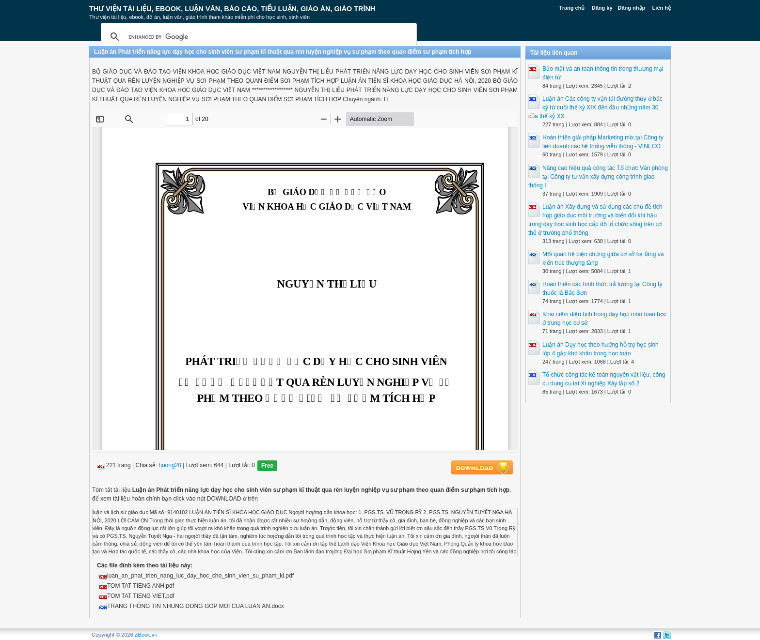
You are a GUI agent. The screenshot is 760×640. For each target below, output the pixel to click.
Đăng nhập (632, 8)
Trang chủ (572, 8)
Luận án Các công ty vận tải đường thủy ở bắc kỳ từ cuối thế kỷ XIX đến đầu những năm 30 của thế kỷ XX (595, 107)
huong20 (169, 465)
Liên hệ (661, 8)
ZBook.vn (146, 635)
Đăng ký (602, 8)
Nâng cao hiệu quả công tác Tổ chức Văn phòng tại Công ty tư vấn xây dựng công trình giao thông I (598, 177)
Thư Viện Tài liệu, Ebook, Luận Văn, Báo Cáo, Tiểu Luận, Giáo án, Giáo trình (232, 9)
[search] (257, 37)
